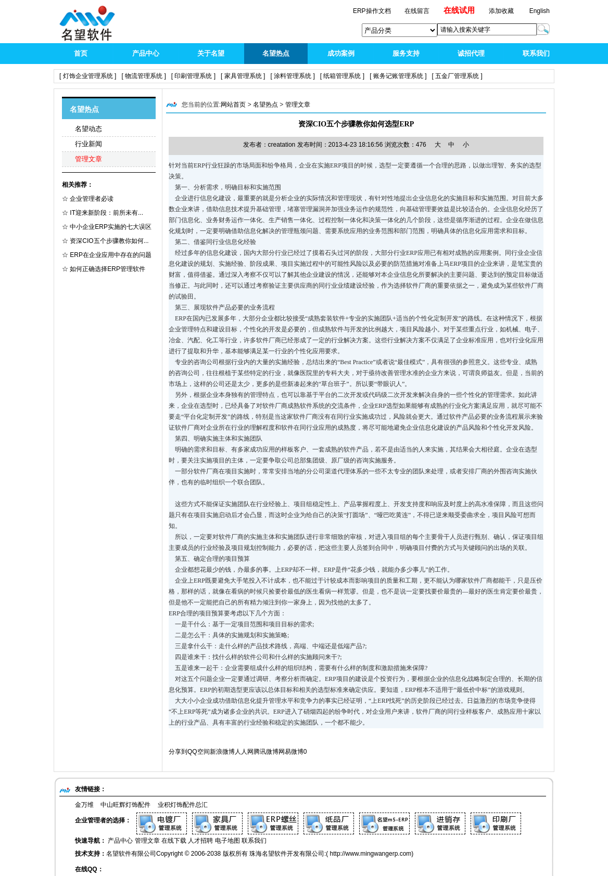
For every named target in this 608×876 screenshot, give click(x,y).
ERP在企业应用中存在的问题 (109, 255)
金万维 (84, 804)
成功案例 (340, 53)
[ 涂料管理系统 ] (292, 76)
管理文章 (88, 159)
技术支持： (90, 853)
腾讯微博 (266, 751)
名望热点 (275, 53)
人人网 (244, 751)
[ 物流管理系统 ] (143, 76)
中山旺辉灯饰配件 (125, 804)
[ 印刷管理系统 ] (193, 76)
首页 (80, 53)
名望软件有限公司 (131, 853)
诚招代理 (471, 53)
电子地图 (227, 840)
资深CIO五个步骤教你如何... (108, 240)
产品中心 (145, 53)
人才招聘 (200, 840)
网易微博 (290, 751)
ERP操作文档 (372, 11)
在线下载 (173, 840)
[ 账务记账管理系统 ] (398, 76)
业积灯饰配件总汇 (183, 804)
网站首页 (233, 104)
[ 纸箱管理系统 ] (342, 76)
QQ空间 (198, 751)
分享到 (178, 751)
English (539, 11)
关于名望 (210, 53)
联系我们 (536, 53)
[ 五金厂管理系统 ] (457, 76)
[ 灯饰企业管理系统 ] (87, 76)
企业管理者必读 (90, 198)
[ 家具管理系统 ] (243, 76)
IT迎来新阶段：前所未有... (105, 212)
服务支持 (406, 53)
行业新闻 (88, 144)
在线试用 (459, 10)
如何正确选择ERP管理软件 (106, 269)
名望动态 (88, 129)
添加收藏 (501, 11)
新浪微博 (222, 751)
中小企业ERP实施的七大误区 (109, 226)
